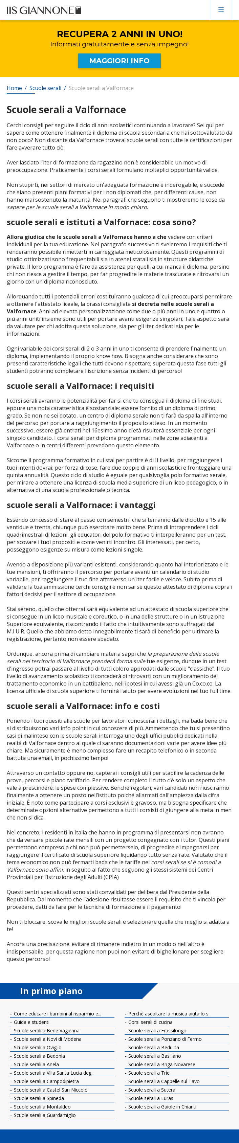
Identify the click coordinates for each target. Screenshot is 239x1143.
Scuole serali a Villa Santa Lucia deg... (53, 1073)
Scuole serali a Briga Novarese (161, 1064)
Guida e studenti (31, 1022)
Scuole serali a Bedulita (153, 1047)
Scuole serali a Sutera (151, 1089)
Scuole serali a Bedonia (39, 1056)
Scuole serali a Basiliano (154, 1056)
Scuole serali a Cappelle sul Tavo (163, 1081)
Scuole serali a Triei (149, 1073)
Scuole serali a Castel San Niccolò (50, 1089)
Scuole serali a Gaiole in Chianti (161, 1106)
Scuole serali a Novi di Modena (47, 1039)
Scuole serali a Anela (36, 1064)
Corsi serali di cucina (150, 1022)
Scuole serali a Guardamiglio (44, 1115)
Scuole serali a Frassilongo (157, 1030)
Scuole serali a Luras (150, 1098)
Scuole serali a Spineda (38, 1098)
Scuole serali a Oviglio (37, 1047)
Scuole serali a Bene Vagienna (46, 1030)
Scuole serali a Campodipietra (46, 1081)
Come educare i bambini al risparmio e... (57, 1013)
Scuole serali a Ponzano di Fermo (164, 1039)
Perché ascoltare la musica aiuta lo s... (169, 1013)
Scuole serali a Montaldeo (42, 1106)
